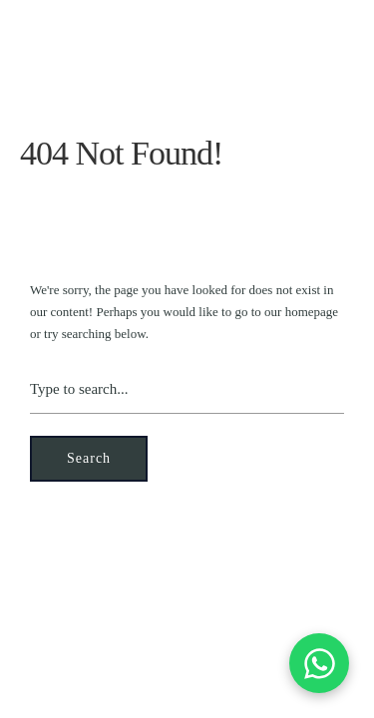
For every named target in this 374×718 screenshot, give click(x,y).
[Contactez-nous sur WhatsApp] (319, 663)
